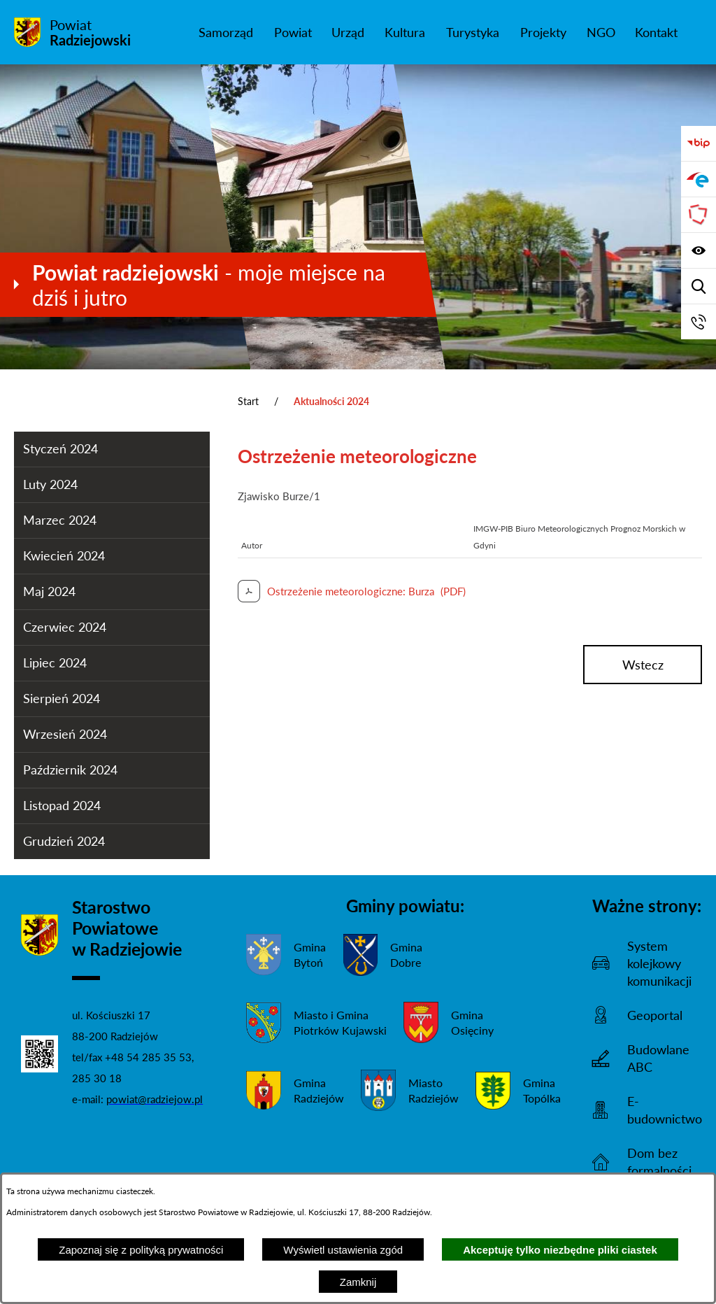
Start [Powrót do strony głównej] (248, 401)
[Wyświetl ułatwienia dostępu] (698, 250)
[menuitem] (225, 32)
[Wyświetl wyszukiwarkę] (698, 286)
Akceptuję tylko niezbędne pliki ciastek (560, 1250)
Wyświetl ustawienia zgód (343, 1250)
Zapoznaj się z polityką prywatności (141, 1250)
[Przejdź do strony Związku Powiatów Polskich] (698, 214)
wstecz (643, 664)
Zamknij (358, 1282)
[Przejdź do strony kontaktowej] (698, 321)
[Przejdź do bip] (698, 143)
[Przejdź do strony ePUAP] (698, 179)
